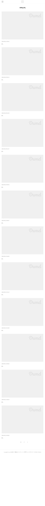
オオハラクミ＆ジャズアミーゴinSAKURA (12, 164)
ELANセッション (6, 444)
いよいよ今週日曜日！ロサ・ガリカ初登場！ (13, 404)
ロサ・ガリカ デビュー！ (8, 324)
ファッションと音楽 (7, 485)
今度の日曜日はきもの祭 (8, 44)
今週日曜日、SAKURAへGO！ (9, 284)
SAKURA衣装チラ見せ (7, 204)
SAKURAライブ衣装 (7, 124)
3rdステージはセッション (8, 84)
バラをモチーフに (6, 244)
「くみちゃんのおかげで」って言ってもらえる (14, 364)
